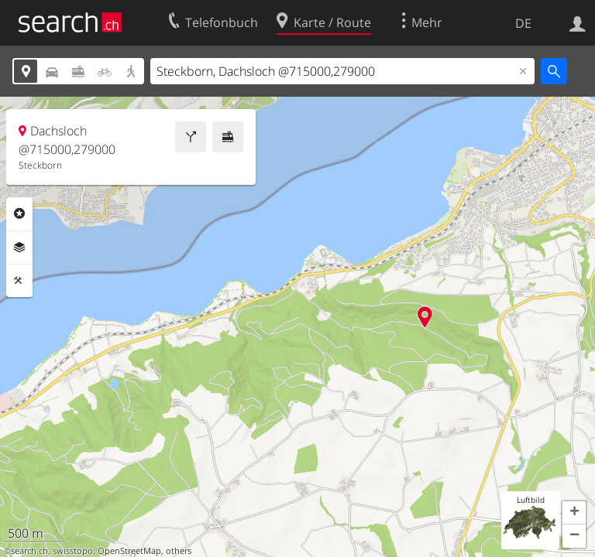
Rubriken (19, 213)
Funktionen (19, 281)
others (178, 550)
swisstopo (73, 550)
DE (523, 23)
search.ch (29, 550)
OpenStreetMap (129, 550)
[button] (574, 513)
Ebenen (19, 247)
